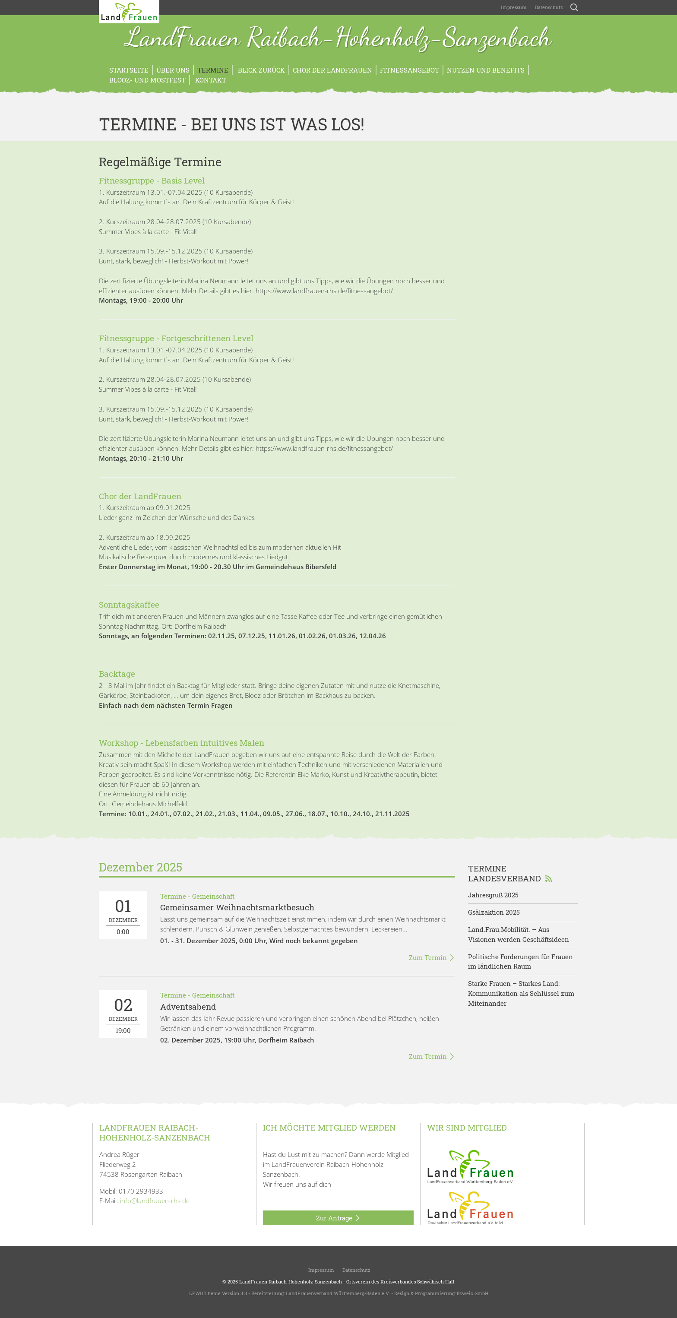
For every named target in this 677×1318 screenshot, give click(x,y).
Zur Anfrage (338, 1218)
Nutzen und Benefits (486, 70)
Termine (212, 70)
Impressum (513, 7)
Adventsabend (188, 1006)
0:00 (123, 915)
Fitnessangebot (409, 70)
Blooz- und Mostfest (147, 80)
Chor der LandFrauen (332, 70)
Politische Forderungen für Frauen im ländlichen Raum (520, 961)
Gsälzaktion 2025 (494, 912)
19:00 (123, 1014)
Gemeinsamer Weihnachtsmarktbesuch (237, 907)
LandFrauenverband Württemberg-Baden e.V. (338, 1293)
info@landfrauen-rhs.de (155, 1200)
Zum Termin (432, 958)
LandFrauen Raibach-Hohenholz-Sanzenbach (338, 38)
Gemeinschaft (213, 896)
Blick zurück (260, 70)
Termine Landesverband (510, 873)
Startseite (129, 70)
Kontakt (209, 80)
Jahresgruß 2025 (493, 894)
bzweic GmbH (472, 1293)
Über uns (173, 70)
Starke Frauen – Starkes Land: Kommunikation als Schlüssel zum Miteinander (521, 993)
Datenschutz (548, 7)
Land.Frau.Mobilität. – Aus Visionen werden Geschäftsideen (518, 934)
